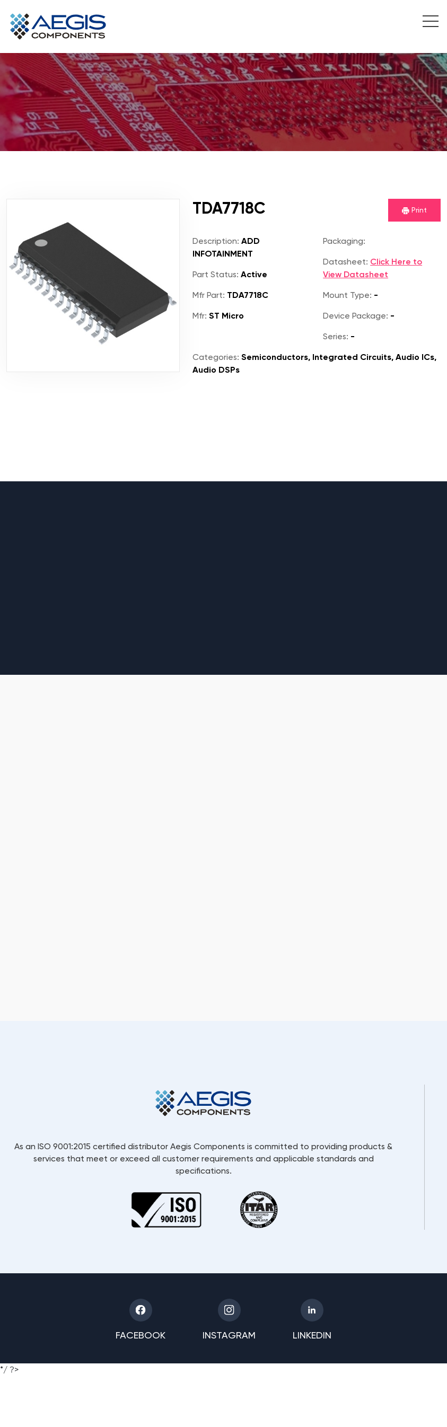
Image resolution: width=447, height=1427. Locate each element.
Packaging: (344, 241)
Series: (335, 336)
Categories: (215, 357)
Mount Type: (347, 295)
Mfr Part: (208, 295)
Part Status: (215, 274)
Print (414, 210)
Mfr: (199, 316)
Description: (215, 241)
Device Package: (355, 316)
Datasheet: (345, 262)
